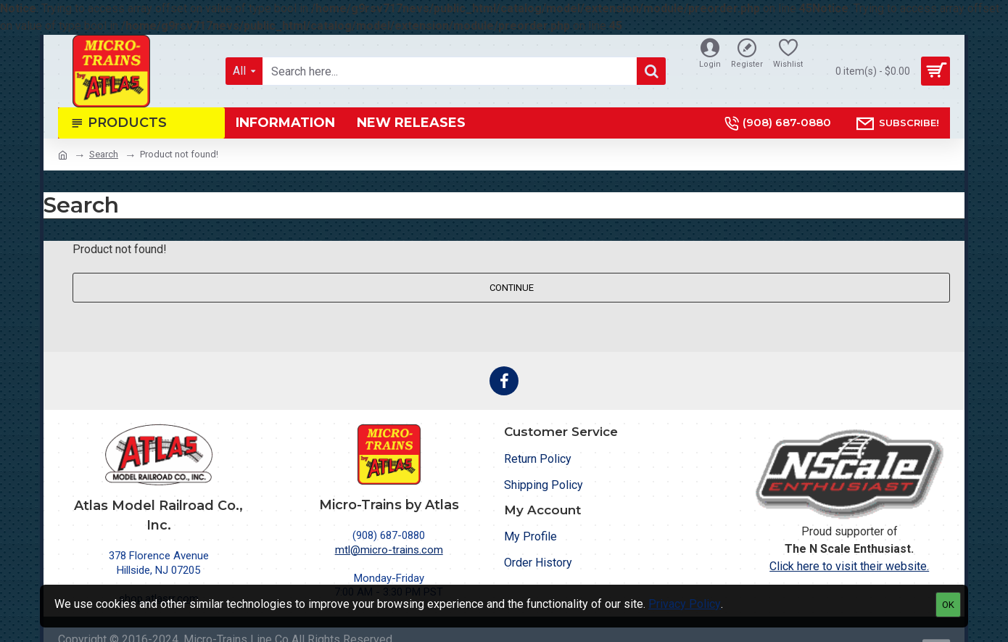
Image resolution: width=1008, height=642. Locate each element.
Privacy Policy (684, 604)
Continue (511, 287)
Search (103, 154)
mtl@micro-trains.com (389, 549)
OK (948, 604)
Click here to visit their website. (849, 566)
